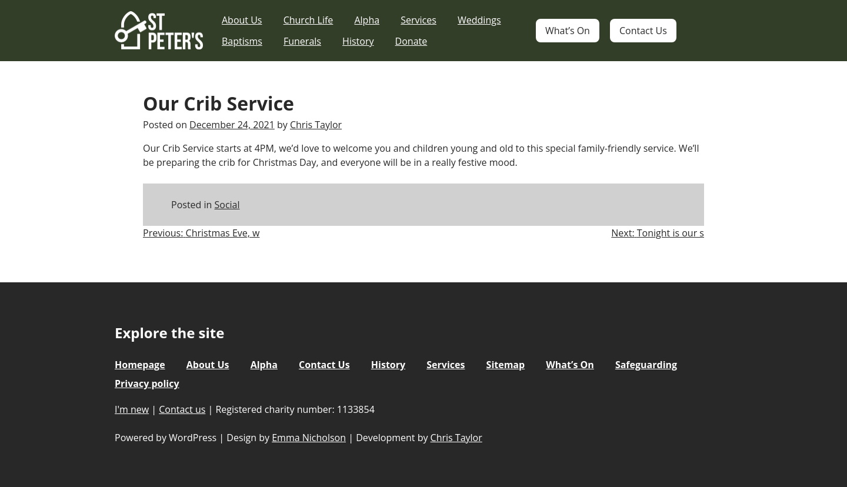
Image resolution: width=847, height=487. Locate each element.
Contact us (182, 409)
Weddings (479, 20)
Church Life (309, 20)
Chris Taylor (316, 124)
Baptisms (242, 41)
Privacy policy (147, 383)
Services (418, 20)
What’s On (567, 30)
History (358, 41)
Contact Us (643, 30)
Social (227, 204)
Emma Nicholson (309, 437)
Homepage (140, 364)
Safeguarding (646, 364)
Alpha (366, 20)
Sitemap (505, 364)
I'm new (132, 409)
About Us (242, 20)
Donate (411, 41)
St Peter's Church (159, 31)
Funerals (302, 41)
